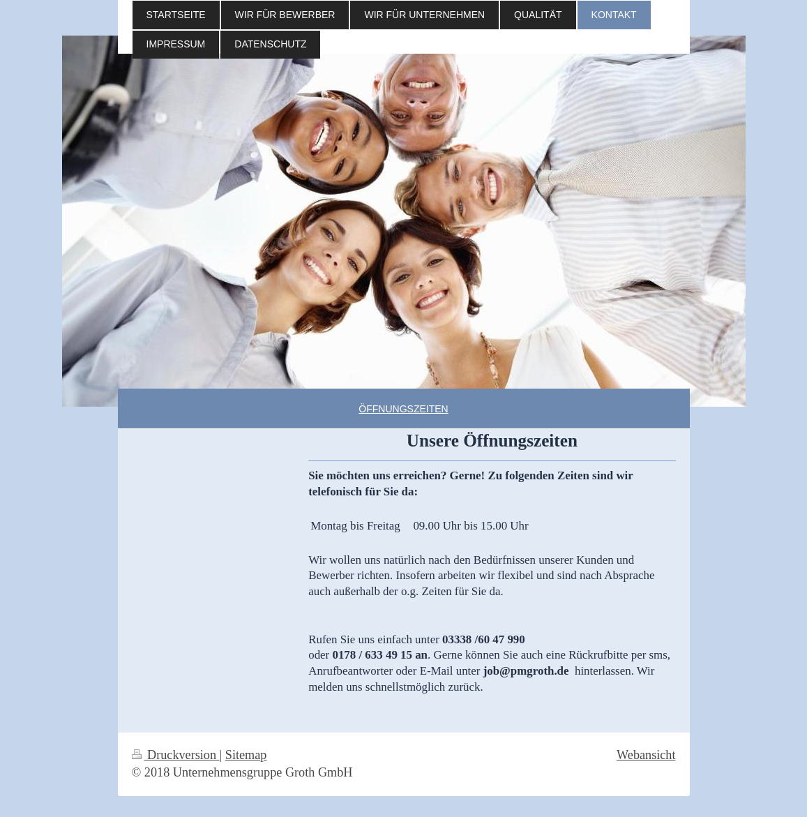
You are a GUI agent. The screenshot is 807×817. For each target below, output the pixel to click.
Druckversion (176, 755)
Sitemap (246, 755)
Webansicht (646, 755)
